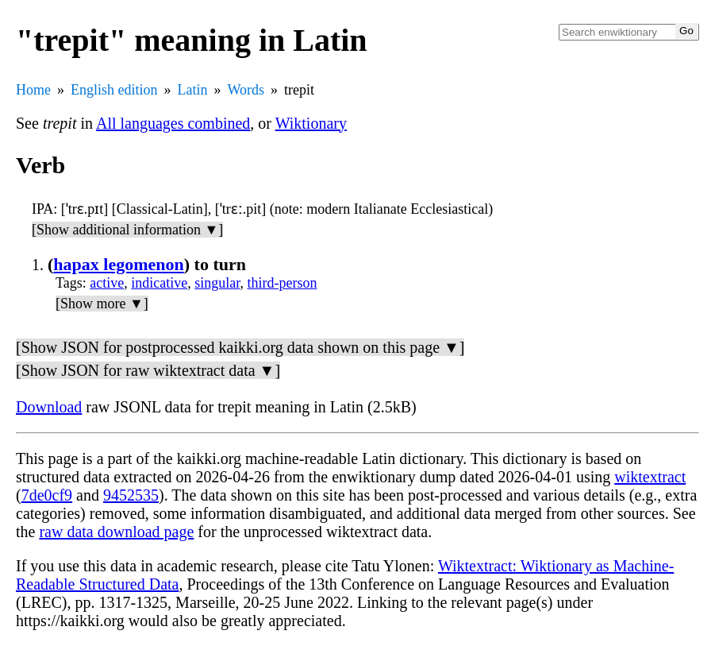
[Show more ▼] (102, 303)
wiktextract (650, 476)
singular (217, 283)
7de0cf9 (46, 495)
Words (246, 90)
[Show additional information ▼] (127, 230)
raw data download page (116, 531)
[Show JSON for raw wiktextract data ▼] (148, 370)
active (107, 283)
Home (33, 90)
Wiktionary (311, 123)
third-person (282, 283)
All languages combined (173, 123)
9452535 (131, 495)
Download (49, 407)
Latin (193, 90)
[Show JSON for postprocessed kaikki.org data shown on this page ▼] (240, 347)
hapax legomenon (118, 264)
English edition (114, 90)
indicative (159, 283)
